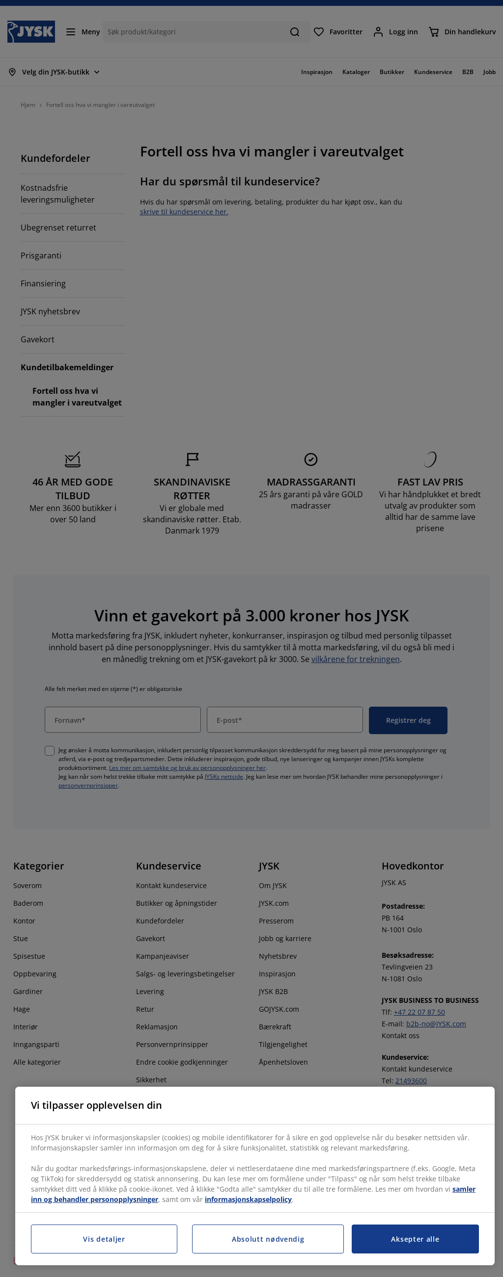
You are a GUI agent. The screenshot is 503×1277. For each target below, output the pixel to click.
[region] (255, 1176)
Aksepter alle (415, 1239)
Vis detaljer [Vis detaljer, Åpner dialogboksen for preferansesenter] (104, 1239)
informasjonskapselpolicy (248, 1199)
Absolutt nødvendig (268, 1239)
